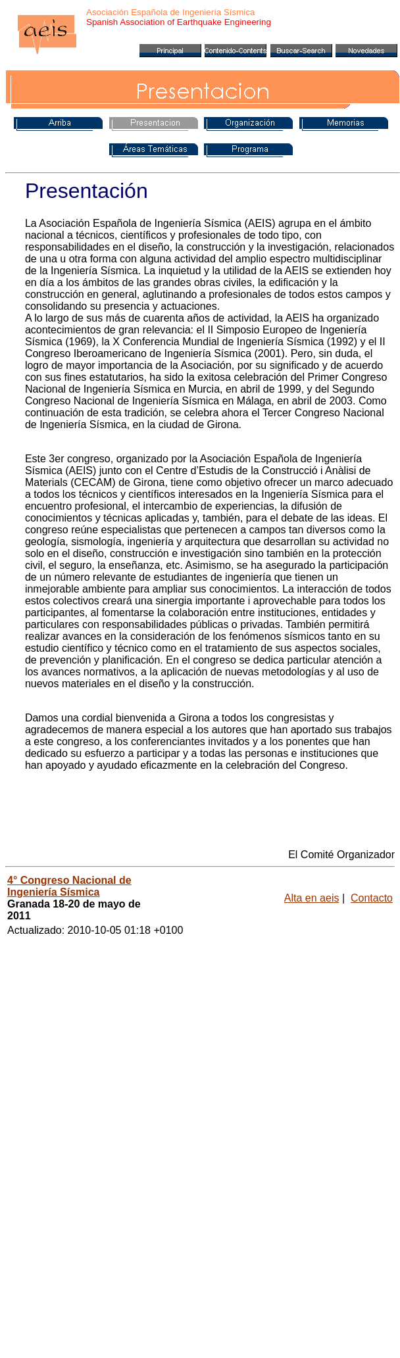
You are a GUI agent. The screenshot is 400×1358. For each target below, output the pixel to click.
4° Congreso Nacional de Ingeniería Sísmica (69, 886)
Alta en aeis (311, 898)
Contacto (372, 898)
